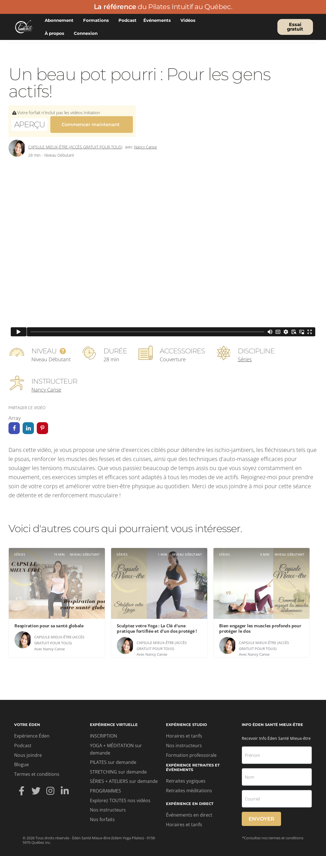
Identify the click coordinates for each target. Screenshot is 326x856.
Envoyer (261, 815)
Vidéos (189, 20)
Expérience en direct (189, 800)
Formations (97, 20)
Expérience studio (186, 721)
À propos (56, 33)
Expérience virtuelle (114, 721)
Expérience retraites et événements (193, 763)
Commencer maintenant (91, 123)
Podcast (127, 20)
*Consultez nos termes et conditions (272, 834)
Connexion (87, 33)
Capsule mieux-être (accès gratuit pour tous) (75, 143)
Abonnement (60, 20)
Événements (158, 20)
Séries (245, 355)
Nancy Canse (145, 143)
